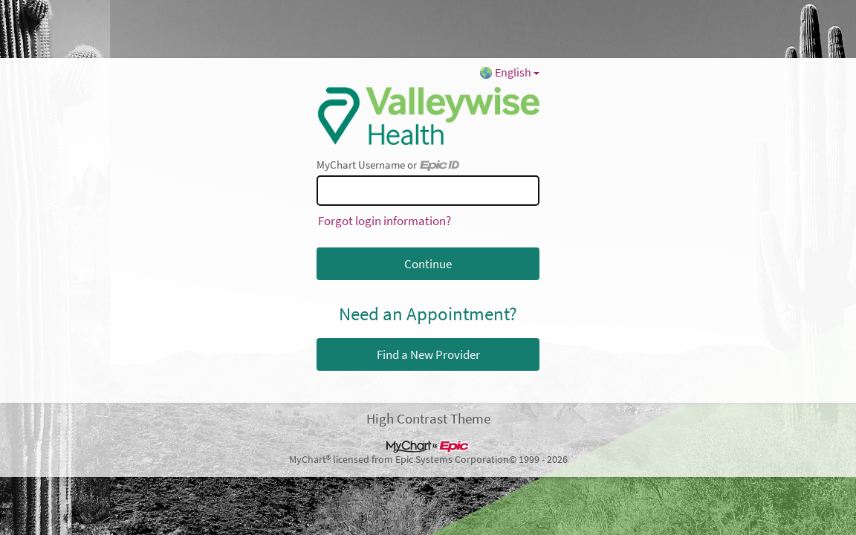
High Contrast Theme (428, 418)
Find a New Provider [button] (428, 354)
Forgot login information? (384, 221)
